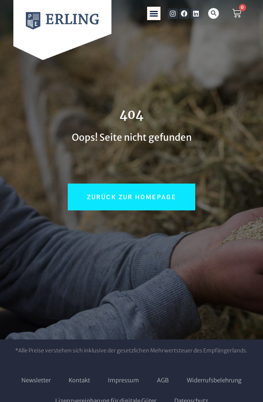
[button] (153, 13)
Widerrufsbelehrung (214, 380)
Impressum (123, 380)
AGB (163, 380)
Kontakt (79, 380)
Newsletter (36, 380)
